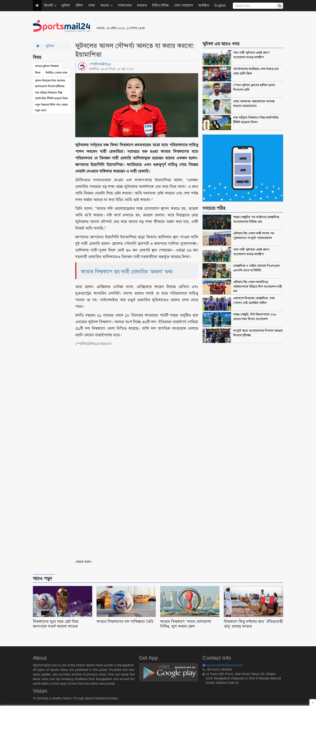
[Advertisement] (211, 26)
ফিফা (37, 72)
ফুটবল (65, 5)
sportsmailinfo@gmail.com (222, 665)
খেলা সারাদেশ (183, 5)
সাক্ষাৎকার (125, 5)
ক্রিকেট (50, 5)
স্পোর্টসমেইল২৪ (100, 64)
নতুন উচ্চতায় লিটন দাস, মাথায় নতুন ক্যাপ (51, 107)
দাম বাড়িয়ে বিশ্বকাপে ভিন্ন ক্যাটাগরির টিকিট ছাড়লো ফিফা (51, 95)
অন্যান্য (106, 5)
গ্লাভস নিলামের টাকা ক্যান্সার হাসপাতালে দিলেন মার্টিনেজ (50, 83)
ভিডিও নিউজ (160, 5)
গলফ (91, 5)
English (220, 5)
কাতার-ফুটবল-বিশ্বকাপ (47, 66)
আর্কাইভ (203, 5)
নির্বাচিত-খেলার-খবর (56, 72)
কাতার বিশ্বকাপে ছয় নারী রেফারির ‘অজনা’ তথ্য (127, 271)
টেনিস (79, 5)
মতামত (142, 5)
